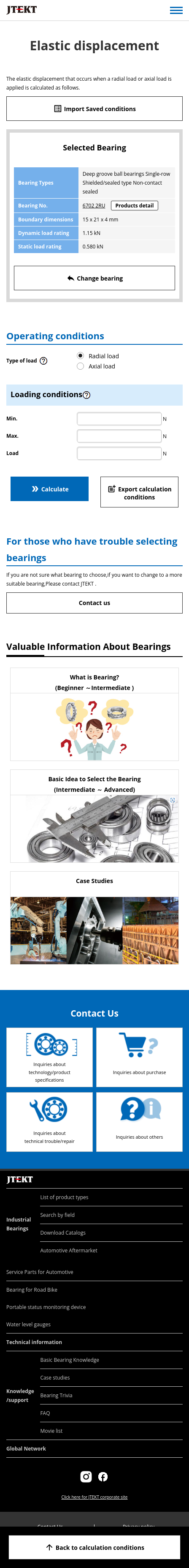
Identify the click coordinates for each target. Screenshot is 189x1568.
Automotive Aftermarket (68, 1250)
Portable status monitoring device (46, 1307)
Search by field (57, 1215)
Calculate (49, 489)
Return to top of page (173, 1171)
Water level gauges (28, 1324)
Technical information (34, 1342)
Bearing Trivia (56, 1395)
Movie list (51, 1430)
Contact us (94, 603)
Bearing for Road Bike (31, 1289)
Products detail (135, 205)
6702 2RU (94, 205)
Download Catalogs (63, 1232)
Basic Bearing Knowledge (69, 1359)
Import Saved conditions (94, 109)
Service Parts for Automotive (39, 1272)
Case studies (55, 1377)
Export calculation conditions (139, 492)
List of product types (64, 1197)
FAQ (45, 1413)
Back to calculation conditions (94, 1547)
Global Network (26, 1448)
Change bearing (94, 278)
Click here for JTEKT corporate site (94, 1497)
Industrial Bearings (18, 1224)
